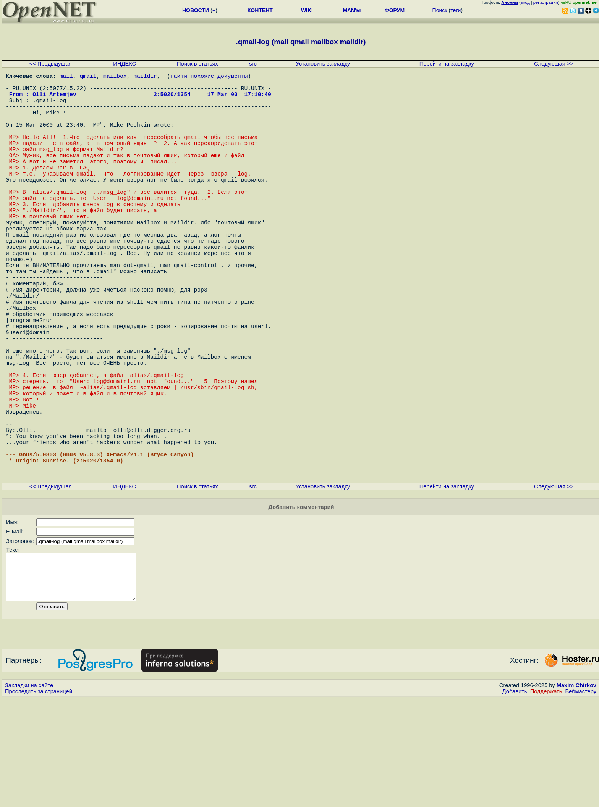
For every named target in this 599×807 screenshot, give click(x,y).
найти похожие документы (209, 77)
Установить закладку (323, 64)
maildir (145, 77)
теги (455, 10)
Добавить (514, 800)
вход (525, 2)
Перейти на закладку (446, 64)
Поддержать (546, 800)
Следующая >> (553, 64)
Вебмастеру (580, 800)
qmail (88, 77)
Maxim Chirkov (576, 794)
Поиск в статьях (197, 64)
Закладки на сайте (29, 794)
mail (66, 77)
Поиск (439, 10)
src (253, 64)
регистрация (545, 2)
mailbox (115, 77)
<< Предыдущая (50, 64)
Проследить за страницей (38, 800)
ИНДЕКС (124, 64)
